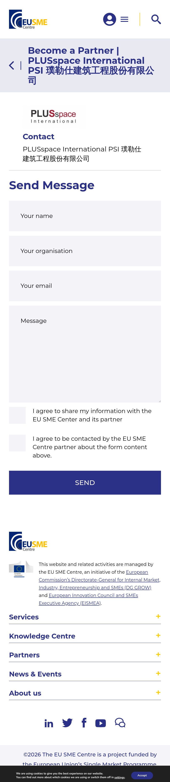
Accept (142, 775)
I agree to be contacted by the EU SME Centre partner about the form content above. (90, 447)
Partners (24, 655)
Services (24, 617)
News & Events (35, 674)
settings (119, 777)
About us (25, 693)
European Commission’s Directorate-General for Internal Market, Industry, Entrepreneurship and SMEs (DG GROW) (100, 579)
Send (85, 482)
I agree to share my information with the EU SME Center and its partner (92, 415)
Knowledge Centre (42, 636)
